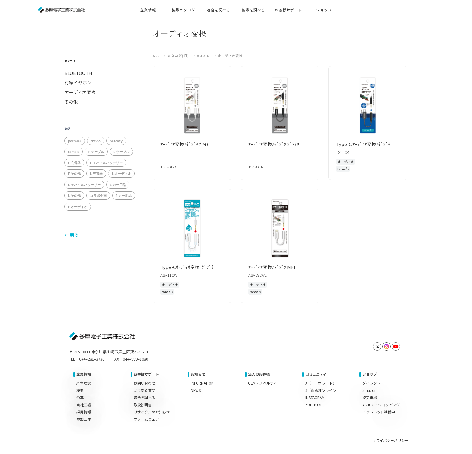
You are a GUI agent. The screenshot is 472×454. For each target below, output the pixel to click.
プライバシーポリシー (390, 440)
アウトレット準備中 (378, 411)
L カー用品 (118, 184)
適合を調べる (144, 397)
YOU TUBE (313, 404)
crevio (96, 141)
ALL (156, 55)
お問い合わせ (144, 382)
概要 (80, 390)
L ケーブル (121, 151)
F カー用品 (124, 195)
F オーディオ (77, 206)
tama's (73, 151)
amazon (369, 390)
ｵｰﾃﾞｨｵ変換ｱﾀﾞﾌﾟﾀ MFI (274, 267)
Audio (203, 55)
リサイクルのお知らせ (152, 411)
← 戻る (71, 234)
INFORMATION (202, 382)
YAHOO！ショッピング (381, 404)
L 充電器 (96, 173)
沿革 (80, 397)
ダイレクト (371, 382)
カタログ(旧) (178, 55)
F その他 (74, 173)
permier (74, 141)
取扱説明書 (143, 404)
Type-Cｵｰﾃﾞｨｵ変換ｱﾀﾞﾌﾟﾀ (189, 267)
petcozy (116, 141)
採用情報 (83, 411)
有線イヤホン (78, 82)
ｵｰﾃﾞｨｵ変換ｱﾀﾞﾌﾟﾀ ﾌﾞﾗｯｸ (276, 144)
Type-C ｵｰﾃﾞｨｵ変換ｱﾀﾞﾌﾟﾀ (365, 144)
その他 (71, 102)
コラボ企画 (98, 195)
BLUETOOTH (78, 73)
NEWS (196, 390)
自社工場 (83, 404)
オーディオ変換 (80, 92)
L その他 (74, 195)
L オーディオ (121, 173)
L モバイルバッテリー (84, 184)
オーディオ (345, 161)
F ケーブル (96, 151)
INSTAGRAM (314, 397)
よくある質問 (144, 390)
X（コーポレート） (320, 382)
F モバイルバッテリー (106, 162)
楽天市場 (369, 397)
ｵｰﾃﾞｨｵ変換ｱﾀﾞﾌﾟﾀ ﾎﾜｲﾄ (186, 144)
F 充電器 (74, 162)
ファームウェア (146, 419)
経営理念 (83, 382)
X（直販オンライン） (322, 390)
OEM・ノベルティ (262, 382)
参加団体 (83, 419)
